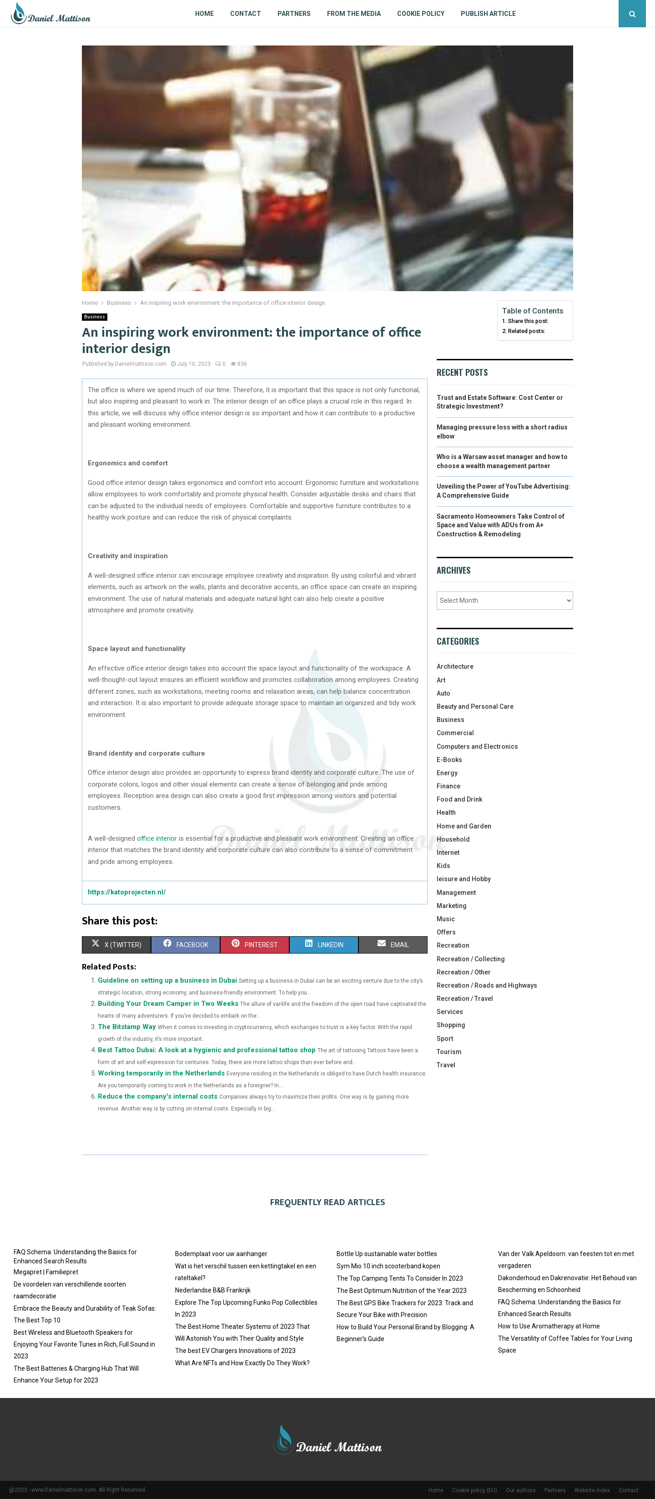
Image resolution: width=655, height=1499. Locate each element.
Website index (592, 1490)
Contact (245, 13)
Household (453, 839)
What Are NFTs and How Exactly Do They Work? (242, 1363)
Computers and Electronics (477, 746)
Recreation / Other (464, 972)
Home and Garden (464, 826)
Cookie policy (420, 13)
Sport (445, 1038)
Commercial (455, 733)
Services (450, 1011)
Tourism (449, 1051)
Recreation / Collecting (471, 959)
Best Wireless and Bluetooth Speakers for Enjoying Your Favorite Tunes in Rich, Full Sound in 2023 (84, 1344)
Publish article (488, 13)
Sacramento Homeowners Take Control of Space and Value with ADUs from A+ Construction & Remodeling (500, 525)
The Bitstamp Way (127, 1027)
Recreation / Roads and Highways (487, 985)
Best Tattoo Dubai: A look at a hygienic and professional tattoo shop (207, 1050)
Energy (447, 773)
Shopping (451, 1025)
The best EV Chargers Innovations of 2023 (235, 1350)
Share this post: (528, 321)
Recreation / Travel (465, 998)
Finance (448, 786)
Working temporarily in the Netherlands (161, 1073)
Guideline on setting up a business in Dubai (167, 980)
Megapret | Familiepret (46, 1272)
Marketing (452, 905)
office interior (157, 838)
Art (441, 680)
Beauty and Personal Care (475, 706)
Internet (448, 852)
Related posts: (526, 331)
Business (94, 316)
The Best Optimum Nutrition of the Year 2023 (402, 1290)
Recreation (453, 945)
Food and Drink (459, 799)
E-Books (449, 759)
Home (204, 13)
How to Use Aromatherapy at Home (549, 1326)
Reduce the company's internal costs (157, 1096)
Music (446, 919)
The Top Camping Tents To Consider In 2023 (400, 1278)
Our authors (521, 1490)
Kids (443, 865)
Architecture (455, 666)
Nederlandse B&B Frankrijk (213, 1290)
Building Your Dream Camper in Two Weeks (168, 1003)
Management (456, 892)
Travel (446, 1065)
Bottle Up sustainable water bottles (387, 1253)
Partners (294, 13)
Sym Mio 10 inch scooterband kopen (388, 1266)
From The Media (354, 13)
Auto (443, 693)
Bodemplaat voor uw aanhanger (221, 1253)
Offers (446, 932)
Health (446, 812)
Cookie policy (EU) (474, 1490)
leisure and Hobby (464, 879)
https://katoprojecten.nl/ (127, 892)
